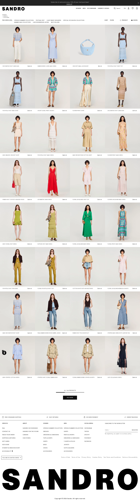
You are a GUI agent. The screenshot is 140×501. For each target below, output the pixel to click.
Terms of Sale (65, 457)
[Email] (121, 430)
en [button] (125, 8)
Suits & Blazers (69, 447)
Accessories (47, 451)
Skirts (45, 441)
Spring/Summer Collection (24, 20)
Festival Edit (40, 20)
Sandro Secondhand (30, 428)
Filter (112, 20)
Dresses (46, 431)
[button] (78, 10)
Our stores (27, 438)
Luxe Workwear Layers (41, 22)
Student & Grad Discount (11, 447)
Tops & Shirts (47, 438)
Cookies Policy (97, 457)
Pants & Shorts (69, 434)
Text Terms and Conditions (112, 457)
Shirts (66, 431)
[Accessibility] (4, 353)
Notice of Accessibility (130, 457)
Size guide (5, 444)
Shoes (45, 447)
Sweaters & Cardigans (51, 434)
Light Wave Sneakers (54, 20)
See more (70, 397)
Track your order (8, 434)
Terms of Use (76, 457)
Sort (106, 20)
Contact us (6, 431)
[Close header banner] (138, 3)
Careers (25, 434)
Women (4, 14)
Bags (45, 444)
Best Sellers (55, 22)
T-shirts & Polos (69, 441)
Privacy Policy (86, 457)
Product (125, 20)
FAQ (3, 428)
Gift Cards (5, 441)
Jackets (66, 444)
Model (135, 20)
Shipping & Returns (9, 438)
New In (6, 16)
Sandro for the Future (31, 431)
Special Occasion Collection (73, 20)
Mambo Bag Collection (22, 22)
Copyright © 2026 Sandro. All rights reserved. (70, 498)
